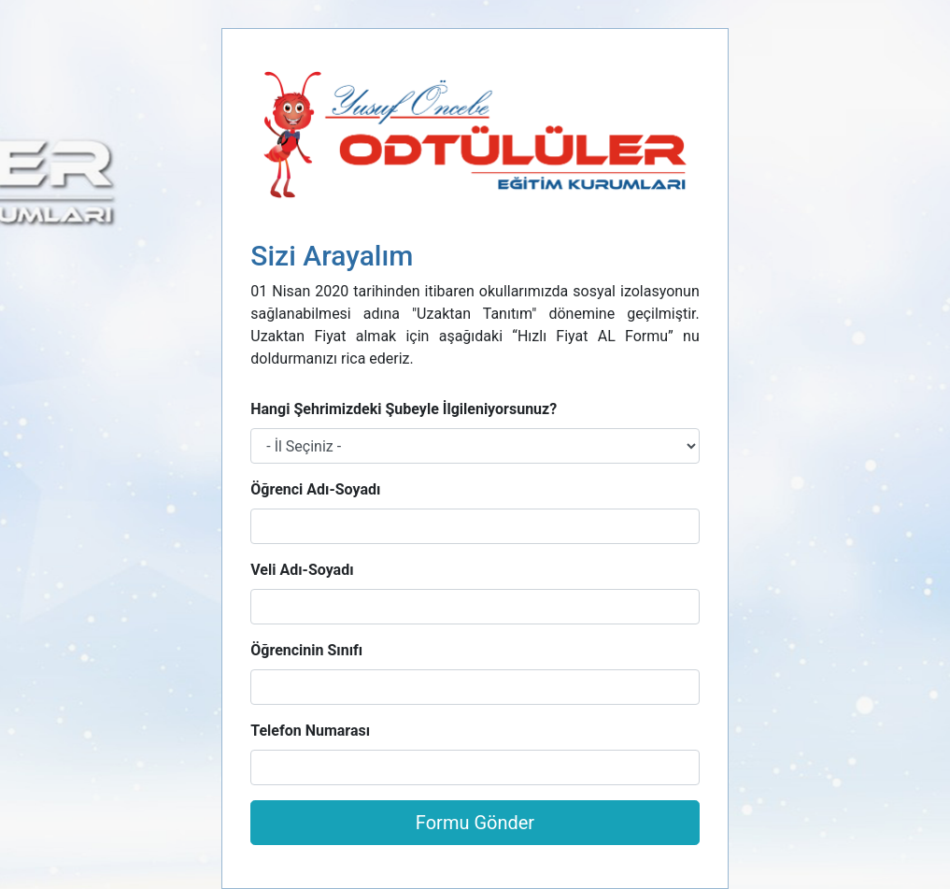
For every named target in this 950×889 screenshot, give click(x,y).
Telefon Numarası (310, 730)
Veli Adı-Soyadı (301, 570)
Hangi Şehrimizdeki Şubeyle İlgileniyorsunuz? (403, 409)
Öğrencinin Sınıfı (306, 650)
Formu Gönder (475, 822)
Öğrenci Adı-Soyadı (315, 489)
